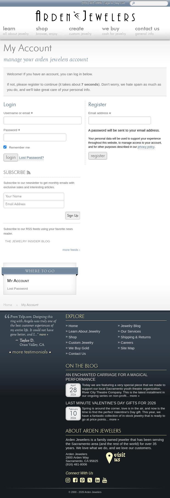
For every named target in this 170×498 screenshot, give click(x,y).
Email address (105, 113)
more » (43, 334)
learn (19, 31)
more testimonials (30, 352)
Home (73, 326)
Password (18, 130)
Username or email (24, 113)
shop (52, 31)
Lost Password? (31, 157)
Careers (127, 342)
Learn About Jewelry (84, 331)
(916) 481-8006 (92, 3)
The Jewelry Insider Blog (27, 241)
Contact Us (77, 353)
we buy (118, 31)
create (85, 31)
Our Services (131, 331)
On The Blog (82, 366)
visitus (119, 456)
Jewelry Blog (130, 326)
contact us (151, 31)
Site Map (127, 348)
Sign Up (72, 215)
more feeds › (71, 250)
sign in (108, 3)
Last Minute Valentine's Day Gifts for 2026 (111, 403)
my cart (120, 3)
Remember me (19, 147)
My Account (18, 280)
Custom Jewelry (81, 342)
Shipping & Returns (136, 337)
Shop (73, 337)
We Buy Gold (79, 348)
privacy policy (146, 146)
